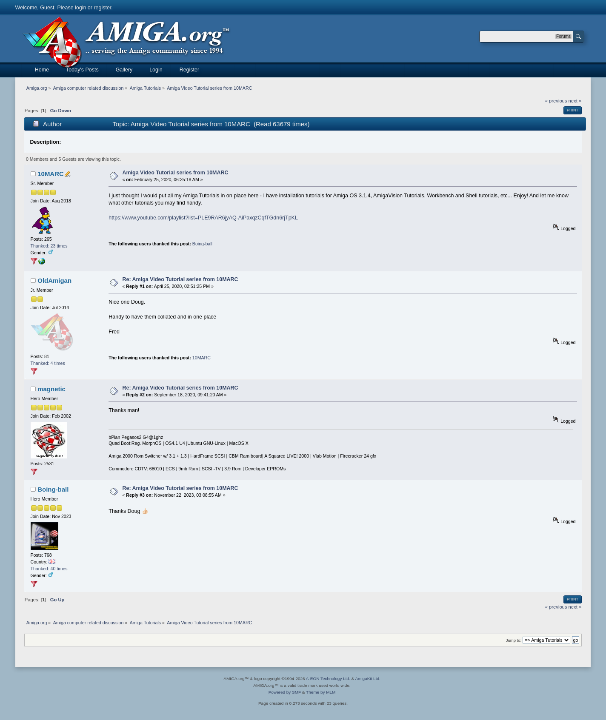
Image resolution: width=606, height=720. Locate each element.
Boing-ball (202, 243)
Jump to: (514, 640)
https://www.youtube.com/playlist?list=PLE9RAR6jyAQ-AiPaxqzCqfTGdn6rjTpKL (203, 218)
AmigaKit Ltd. (367, 678)
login (80, 8)
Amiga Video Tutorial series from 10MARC (176, 173)
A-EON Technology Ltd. (328, 678)
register (102, 8)
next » (575, 100)
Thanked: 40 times (49, 568)
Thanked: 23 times (49, 245)
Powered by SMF (285, 692)
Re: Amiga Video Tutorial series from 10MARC (180, 279)
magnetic (51, 389)
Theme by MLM (320, 692)
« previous (556, 100)
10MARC (50, 173)
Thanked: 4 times (48, 363)
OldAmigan (54, 280)
